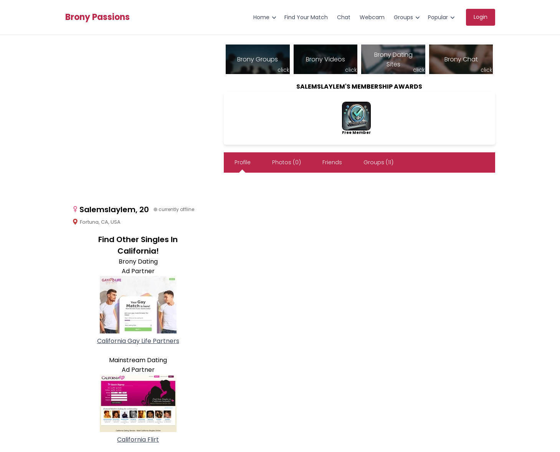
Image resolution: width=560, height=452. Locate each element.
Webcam (372, 17)
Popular (438, 17)
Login (480, 17)
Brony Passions (97, 17)
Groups (403, 17)
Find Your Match (306, 17)
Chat (343, 17)
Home (261, 17)
